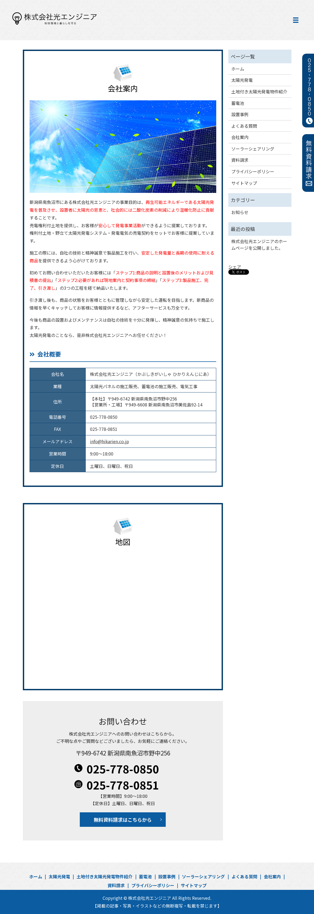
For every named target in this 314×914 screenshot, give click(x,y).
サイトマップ (244, 183)
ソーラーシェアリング (252, 148)
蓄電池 (237, 103)
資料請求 (239, 160)
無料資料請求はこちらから (123, 819)
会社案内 (239, 137)
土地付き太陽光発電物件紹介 (259, 91)
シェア (234, 266)
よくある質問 (244, 126)
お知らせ (239, 212)
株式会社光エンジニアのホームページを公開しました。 (259, 244)
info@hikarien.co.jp (109, 441)
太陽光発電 (242, 80)
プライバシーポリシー (252, 171)
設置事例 (239, 114)
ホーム (237, 68)
